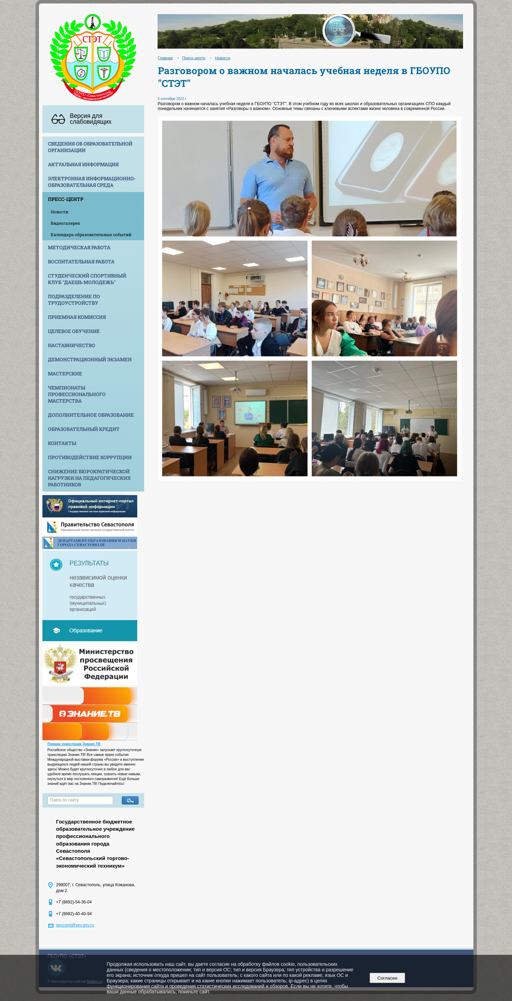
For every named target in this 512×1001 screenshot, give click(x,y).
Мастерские (65, 373)
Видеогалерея (65, 223)
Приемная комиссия (77, 317)
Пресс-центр (65, 199)
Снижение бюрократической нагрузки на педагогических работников (89, 478)
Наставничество (71, 345)
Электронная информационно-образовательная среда (92, 181)
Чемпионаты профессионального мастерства (77, 394)
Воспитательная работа (81, 261)
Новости (59, 211)
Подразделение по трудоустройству (74, 299)
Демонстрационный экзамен (90, 359)
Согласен (387, 978)
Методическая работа (79, 247)
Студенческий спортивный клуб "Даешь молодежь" (87, 278)
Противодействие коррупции (90, 457)
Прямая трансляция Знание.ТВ (74, 744)
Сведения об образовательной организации (90, 146)
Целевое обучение (74, 331)
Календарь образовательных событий (91, 234)
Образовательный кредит (84, 429)
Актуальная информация (83, 164)
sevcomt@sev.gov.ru (75, 925)
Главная (165, 58)
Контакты (62, 443)
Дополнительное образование (91, 415)
